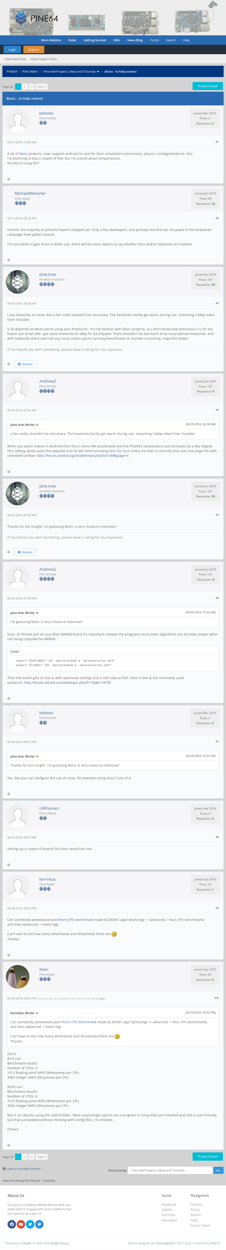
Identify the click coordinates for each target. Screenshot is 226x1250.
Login (12, 49)
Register (33, 49)
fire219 (215, 1243)
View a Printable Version (24, 1169)
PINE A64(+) (30, 71)
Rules (72, 40)
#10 (216, 998)
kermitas (47, 879)
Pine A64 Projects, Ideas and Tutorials (70, 71)
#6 (217, 598)
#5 (217, 514)
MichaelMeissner (30, 193)
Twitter (167, 1209)
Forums (196, 1204)
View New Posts (15, 59)
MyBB (27, 1243)
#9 (217, 908)
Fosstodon (169, 1220)
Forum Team (200, 1225)
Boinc (23, 153)
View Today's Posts (43, 59)
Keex (43, 969)
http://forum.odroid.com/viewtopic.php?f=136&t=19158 (67, 682)
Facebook (168, 1204)
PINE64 (12, 71)
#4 (217, 410)
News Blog (135, 40)
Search (171, 40)
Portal (154, 40)
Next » (41, 86)
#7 (217, 741)
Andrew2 (47, 381)
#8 (217, 837)
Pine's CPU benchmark (75, 919)
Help (186, 40)
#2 (217, 218)
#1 (217, 142)
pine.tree (47, 274)
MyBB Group (60, 1243)
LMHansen (49, 808)
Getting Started (95, 40)
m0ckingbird (164, 1243)
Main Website (51, 40)
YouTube (168, 1215)
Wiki (116, 40)
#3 (217, 303)
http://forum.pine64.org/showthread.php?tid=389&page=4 (83, 455)
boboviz (46, 113)
